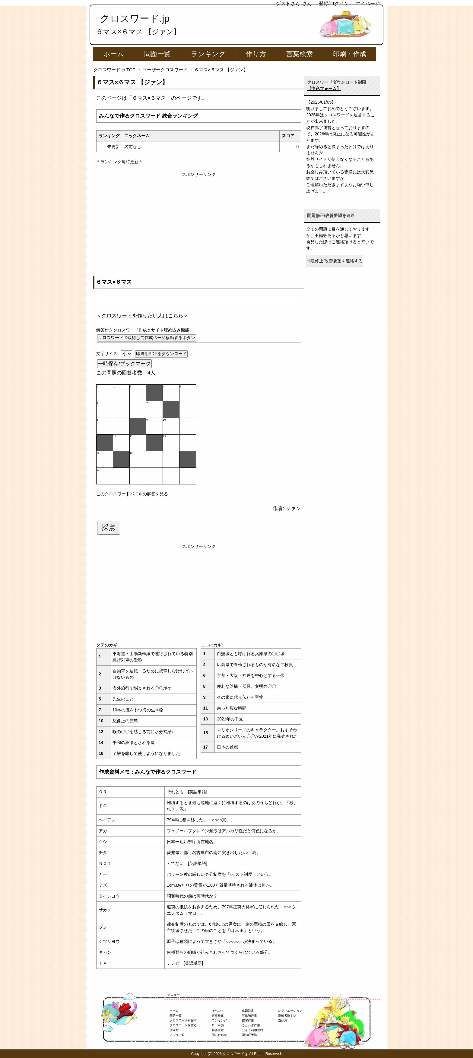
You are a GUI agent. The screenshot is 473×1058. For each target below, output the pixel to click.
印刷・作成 (349, 54)
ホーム (113, 54)
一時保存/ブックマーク (124, 364)
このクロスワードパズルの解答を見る (132, 493)
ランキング (208, 54)
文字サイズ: (108, 353)
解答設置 (218, 1030)
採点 (108, 528)
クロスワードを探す (183, 1020)
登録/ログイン (334, 3)
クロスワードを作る (183, 1025)
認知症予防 (249, 1035)
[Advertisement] (198, 220)
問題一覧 (157, 54)
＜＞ (142, 316)
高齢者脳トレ (287, 1015)
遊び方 (282, 1020)
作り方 (256, 54)
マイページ (368, 3)
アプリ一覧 (177, 1035)
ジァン (293, 508)
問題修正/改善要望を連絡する (334, 260)
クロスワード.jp (135, 18)
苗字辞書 (248, 1020)
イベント (218, 1010)
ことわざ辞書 (251, 1025)
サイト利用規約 (252, 1030)
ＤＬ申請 (218, 1025)
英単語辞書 (249, 1015)
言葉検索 (299, 54)
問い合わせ (219, 1035)
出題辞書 (248, 1010)
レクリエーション (290, 1010)
